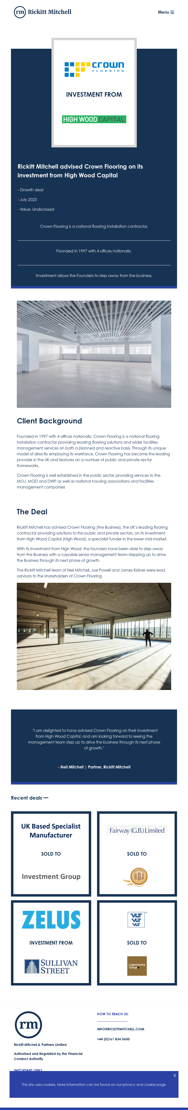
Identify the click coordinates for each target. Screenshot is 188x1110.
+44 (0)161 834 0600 (113, 1039)
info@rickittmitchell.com (120, 1029)
